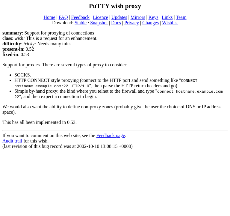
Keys (153, 17)
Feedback (80, 17)
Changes (150, 22)
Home (49, 17)
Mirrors (138, 17)
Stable (81, 22)
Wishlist (170, 22)
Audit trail (12, 140)
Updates (119, 17)
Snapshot (99, 22)
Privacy (131, 22)
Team (181, 17)
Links (167, 17)
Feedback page (110, 135)
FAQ (63, 17)
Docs (116, 22)
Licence (100, 17)
